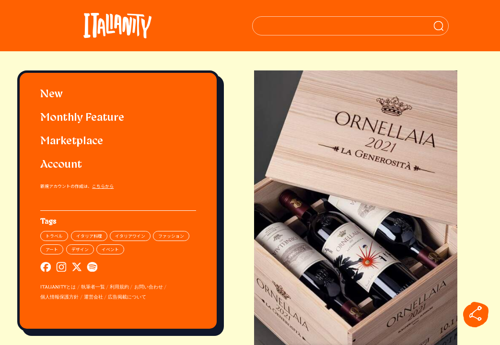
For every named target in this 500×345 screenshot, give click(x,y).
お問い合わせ (148, 287)
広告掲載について (127, 297)
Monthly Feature (82, 118)
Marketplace (71, 141)
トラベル (54, 236)
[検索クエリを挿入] (355, 25)
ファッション (171, 236)
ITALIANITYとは (58, 287)
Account (61, 165)
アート (52, 249)
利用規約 (119, 287)
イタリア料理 (89, 236)
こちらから (103, 186)
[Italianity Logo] (118, 25)
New (51, 94)
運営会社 (93, 297)
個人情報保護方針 (59, 297)
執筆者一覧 (93, 287)
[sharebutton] (475, 314)
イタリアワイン (130, 236)
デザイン (80, 249)
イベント (110, 249)
